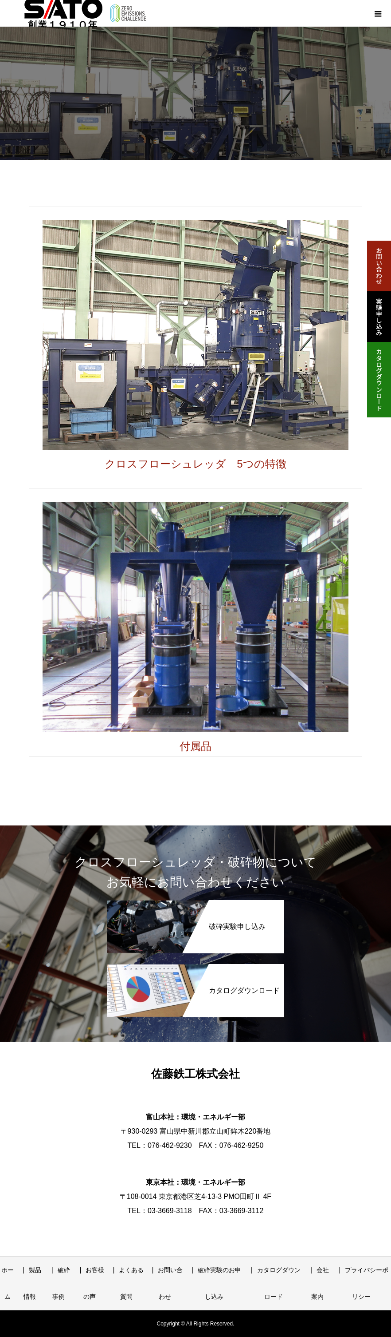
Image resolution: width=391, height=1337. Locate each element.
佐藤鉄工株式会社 (195, 1073)
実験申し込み (379, 316)
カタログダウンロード (379, 380)
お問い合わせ (379, 266)
